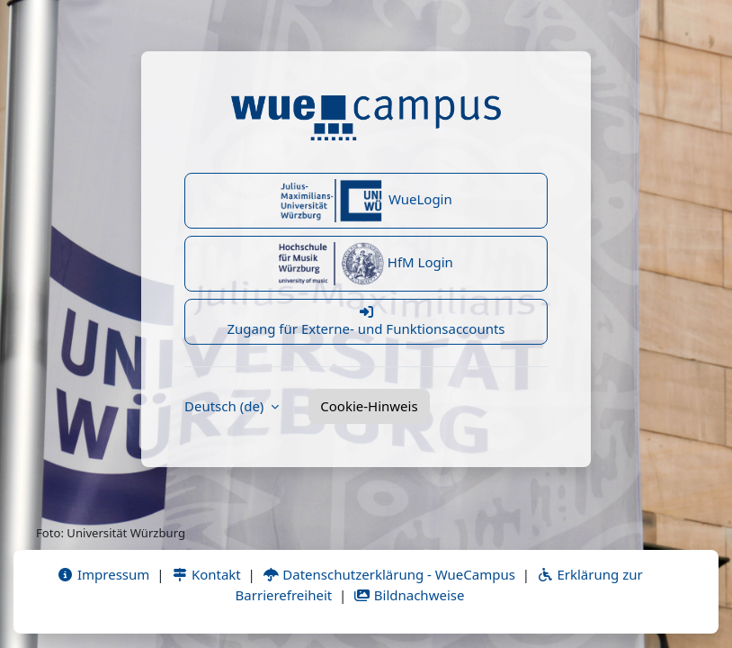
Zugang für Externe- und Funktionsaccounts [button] (366, 321)
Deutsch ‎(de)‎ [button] (225, 406)
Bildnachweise (408, 595)
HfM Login (366, 263)
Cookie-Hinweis (368, 406)
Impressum (103, 574)
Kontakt (206, 574)
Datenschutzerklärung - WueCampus (389, 574)
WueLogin (366, 200)
